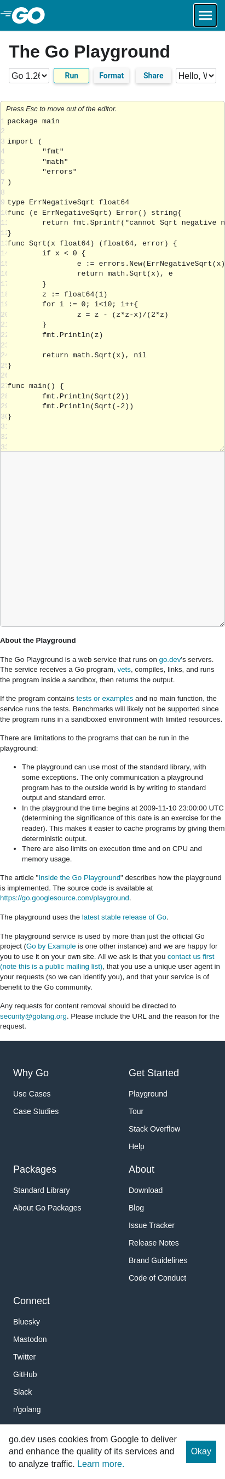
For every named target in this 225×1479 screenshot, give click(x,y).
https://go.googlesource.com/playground (64, 898)
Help (137, 1146)
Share (153, 75)
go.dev (170, 659)
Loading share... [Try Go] (115, 284)
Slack (22, 1391)
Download (146, 1190)
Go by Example (51, 946)
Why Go (31, 1072)
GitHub (25, 1374)
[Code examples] (196, 75)
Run (71, 75)
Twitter (24, 1356)
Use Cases (31, 1093)
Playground (148, 1093)
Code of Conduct (157, 1278)
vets (124, 669)
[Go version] (29, 75)
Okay (201, 1451)
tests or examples (104, 698)
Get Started (154, 1072)
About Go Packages (47, 1207)
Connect (31, 1300)
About (141, 1169)
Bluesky (26, 1321)
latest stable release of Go (124, 917)
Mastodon (30, 1339)
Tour (136, 1111)
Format (111, 75)
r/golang (27, 1409)
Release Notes (154, 1242)
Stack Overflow (154, 1128)
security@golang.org (33, 1016)
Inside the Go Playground (79, 877)
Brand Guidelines (158, 1260)
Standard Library (41, 1190)
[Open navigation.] (205, 15)
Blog (136, 1207)
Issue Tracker (152, 1225)
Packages (34, 1169)
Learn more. (100, 1464)
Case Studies (36, 1111)
